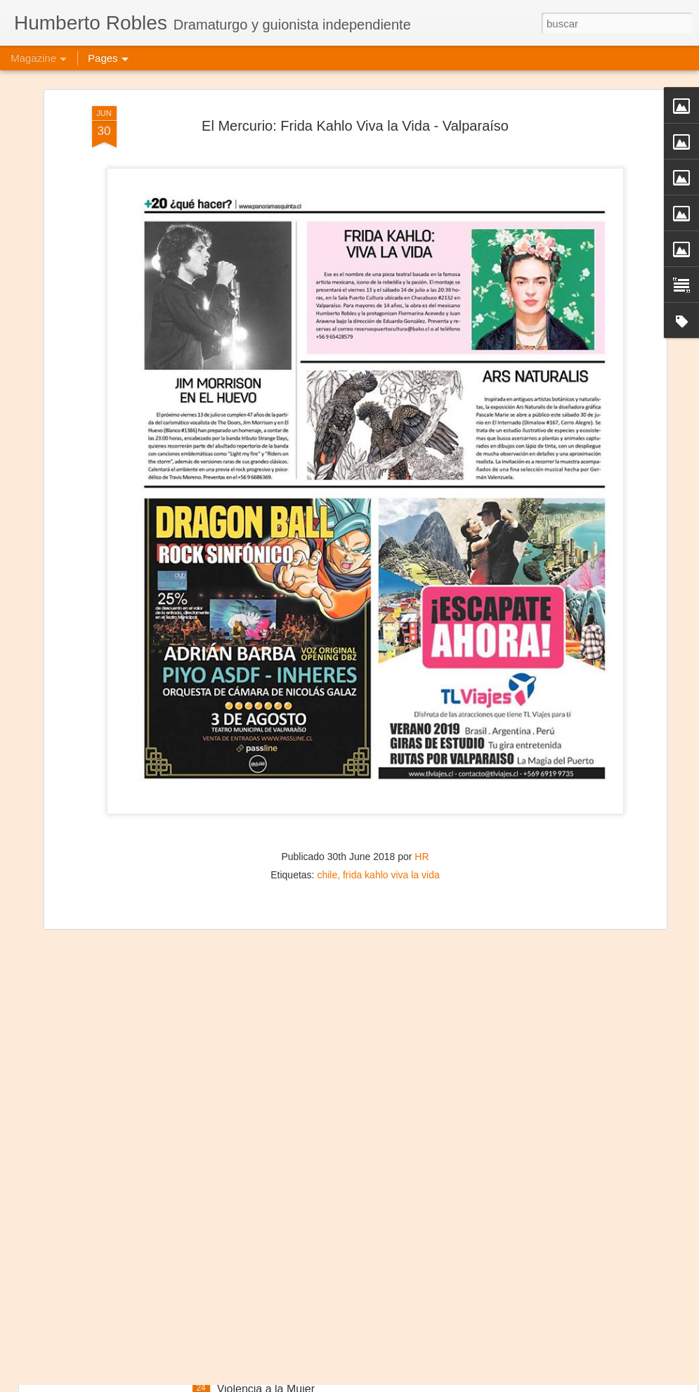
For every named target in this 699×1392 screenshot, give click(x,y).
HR (421, 781)
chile (327, 799)
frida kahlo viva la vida (391, 799)
